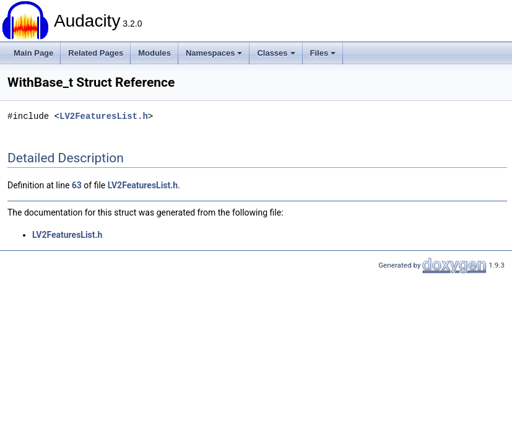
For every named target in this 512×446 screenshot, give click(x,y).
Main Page (33, 53)
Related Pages (95, 53)
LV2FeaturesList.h (103, 116)
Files (323, 53)
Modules (154, 53)
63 (77, 185)
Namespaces (214, 53)
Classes (276, 53)
